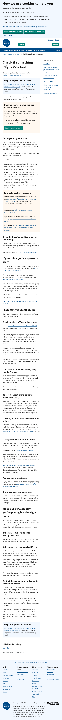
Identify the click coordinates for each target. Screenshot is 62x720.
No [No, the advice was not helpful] (8, 648)
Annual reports (36, 678)
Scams (19, 54)
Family (42, 50)
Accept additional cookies (13, 32)
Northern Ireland (8, 75)
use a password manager (25, 450)
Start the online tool (13, 128)
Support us (35, 675)
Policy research (37, 691)
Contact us (35, 672)
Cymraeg (51, 40)
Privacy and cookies (53, 679)
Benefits (5, 50)
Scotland (16, 75)
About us (35, 670)
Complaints (35, 681)
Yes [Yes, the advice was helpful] (4, 648)
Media (34, 684)
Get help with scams (50, 93)
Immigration (6, 689)
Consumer (29, 50)
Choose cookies (8, 35)
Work (11, 50)
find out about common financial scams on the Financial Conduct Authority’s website (20, 227)
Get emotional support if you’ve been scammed (51, 87)
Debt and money (19, 50)
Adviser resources (22, 672)
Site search (20, 679)
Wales (21, 75)
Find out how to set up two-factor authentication (19, 465)
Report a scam (48, 81)
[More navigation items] (59, 50)
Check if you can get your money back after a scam (51, 69)
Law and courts (7, 686)
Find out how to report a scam (13, 279)
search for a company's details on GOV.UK (22, 326)
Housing (36, 50)
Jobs (33, 697)
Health (5, 692)
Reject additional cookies (34, 32)
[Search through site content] (39, 44)
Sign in (57, 40)
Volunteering (36, 694)
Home (4, 54)
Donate (21, 44)
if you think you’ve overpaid (27, 252)
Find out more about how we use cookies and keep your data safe (25, 27)
